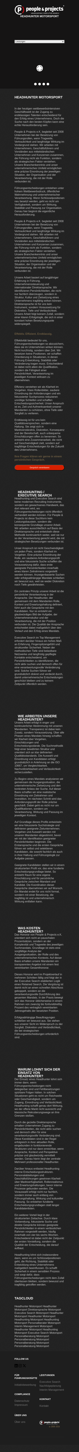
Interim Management (52, 1389)
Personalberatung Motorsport (31, 1336)
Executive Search (50, 1381)
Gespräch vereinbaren (40, 467)
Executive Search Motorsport (31, 1313)
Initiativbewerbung (25, 1384)
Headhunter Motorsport (39, 11)
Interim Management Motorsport (33, 1326)
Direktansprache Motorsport (44, 1309)
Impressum (21, 1404)
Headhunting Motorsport (28, 1319)
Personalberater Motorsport (44, 1322)
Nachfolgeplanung (50, 1385)
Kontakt (44, 1405)
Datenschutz (21, 1400)
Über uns (19, 1422)
